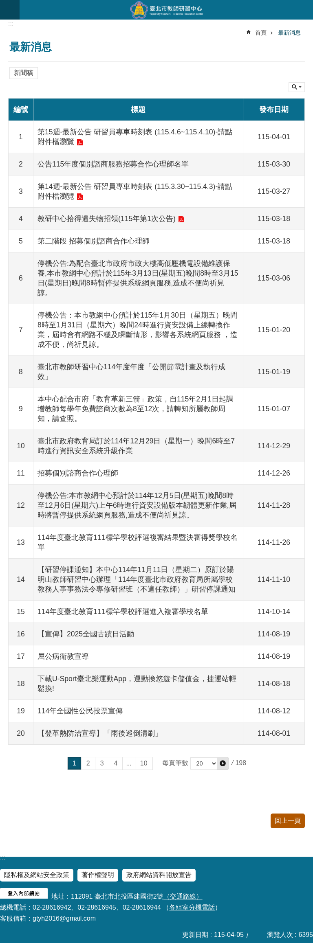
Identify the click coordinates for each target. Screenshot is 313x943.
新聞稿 (23, 72)
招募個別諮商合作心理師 (77, 473)
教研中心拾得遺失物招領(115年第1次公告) (106, 219)
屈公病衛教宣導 (63, 656)
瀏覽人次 (280, 934)
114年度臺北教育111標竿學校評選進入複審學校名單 (122, 611)
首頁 (261, 32)
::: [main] (10, 23)
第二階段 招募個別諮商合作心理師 (93, 241)
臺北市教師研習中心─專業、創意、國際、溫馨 (166, 10)
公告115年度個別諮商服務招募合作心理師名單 (113, 164)
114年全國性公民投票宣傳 (80, 711)
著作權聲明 (98, 874)
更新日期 (195, 934)
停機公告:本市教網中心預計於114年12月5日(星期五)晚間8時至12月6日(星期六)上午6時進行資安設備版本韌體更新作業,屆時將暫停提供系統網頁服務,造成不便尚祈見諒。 (136, 505)
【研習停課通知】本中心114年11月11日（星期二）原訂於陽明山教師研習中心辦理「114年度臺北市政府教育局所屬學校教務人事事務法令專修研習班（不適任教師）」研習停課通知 (136, 579)
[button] (223, 763)
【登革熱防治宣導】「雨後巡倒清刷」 (99, 733)
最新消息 (289, 32)
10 (144, 763)
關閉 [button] (297, 87)
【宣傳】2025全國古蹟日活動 (85, 634)
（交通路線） (183, 896)
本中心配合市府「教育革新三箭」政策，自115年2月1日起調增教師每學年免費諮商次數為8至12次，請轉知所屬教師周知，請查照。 (135, 409)
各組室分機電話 (192, 907)
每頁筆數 (175, 762)
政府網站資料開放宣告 (159, 874)
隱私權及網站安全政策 (36, 874)
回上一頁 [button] (288, 820)
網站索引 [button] (10, 10)
